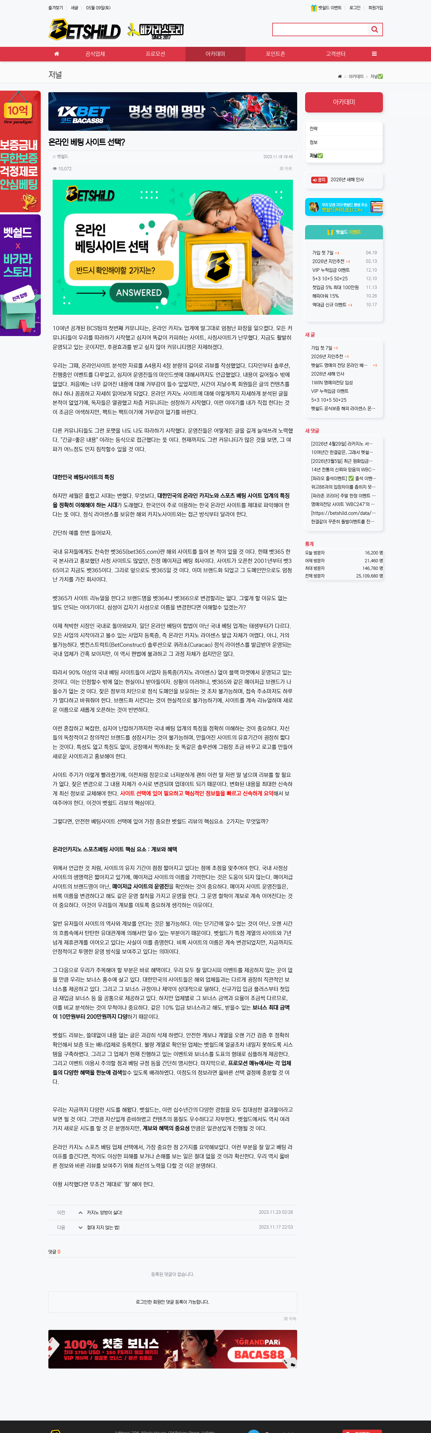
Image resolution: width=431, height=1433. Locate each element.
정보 (314, 142)
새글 (74, 7)
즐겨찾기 (55, 7)
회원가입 (375, 7)
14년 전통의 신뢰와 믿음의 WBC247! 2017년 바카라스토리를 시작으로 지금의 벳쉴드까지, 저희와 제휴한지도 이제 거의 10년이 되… (344, 469)
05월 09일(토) (98, 7)
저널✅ (376, 76)
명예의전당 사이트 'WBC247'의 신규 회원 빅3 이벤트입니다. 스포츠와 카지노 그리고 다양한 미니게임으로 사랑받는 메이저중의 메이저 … (344, 504)
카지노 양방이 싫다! (104, 1212)
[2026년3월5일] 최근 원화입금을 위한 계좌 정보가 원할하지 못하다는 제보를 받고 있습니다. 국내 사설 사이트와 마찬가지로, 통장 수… (344, 461)
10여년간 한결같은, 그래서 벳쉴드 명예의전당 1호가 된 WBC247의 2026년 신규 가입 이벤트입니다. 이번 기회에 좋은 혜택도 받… (344, 452)
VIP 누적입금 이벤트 (330, 270)
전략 (314, 128)
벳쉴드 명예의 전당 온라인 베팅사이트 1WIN (341, 365)
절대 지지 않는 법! (103, 1227)
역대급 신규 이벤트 (328, 304)
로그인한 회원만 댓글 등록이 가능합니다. (172, 1302)
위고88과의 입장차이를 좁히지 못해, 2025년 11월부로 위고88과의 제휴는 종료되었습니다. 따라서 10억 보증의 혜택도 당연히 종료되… (344, 487)
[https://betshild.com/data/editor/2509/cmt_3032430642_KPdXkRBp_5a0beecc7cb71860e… (344, 513)
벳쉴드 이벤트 (326, 8)
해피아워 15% (325, 296)
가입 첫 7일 (322, 252)
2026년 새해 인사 (346, 179)
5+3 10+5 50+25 (329, 278)
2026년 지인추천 (327, 261)
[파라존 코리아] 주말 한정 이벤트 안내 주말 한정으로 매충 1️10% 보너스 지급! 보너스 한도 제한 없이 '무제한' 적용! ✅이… (344, 495)
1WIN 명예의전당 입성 (332, 382)
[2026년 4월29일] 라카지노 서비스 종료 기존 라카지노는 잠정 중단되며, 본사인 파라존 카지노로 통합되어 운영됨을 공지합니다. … (344, 443)
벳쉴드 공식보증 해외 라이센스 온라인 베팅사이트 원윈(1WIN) (344, 408)
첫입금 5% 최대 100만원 (335, 287)
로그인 (354, 7)
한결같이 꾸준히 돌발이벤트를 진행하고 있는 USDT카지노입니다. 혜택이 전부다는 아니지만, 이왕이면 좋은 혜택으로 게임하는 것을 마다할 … (344, 521)
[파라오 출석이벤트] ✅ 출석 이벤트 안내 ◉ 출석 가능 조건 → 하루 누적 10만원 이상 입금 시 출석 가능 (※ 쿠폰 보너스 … (344, 478)
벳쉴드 (344, 232)
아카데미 (356, 76)
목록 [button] (286, 168)
